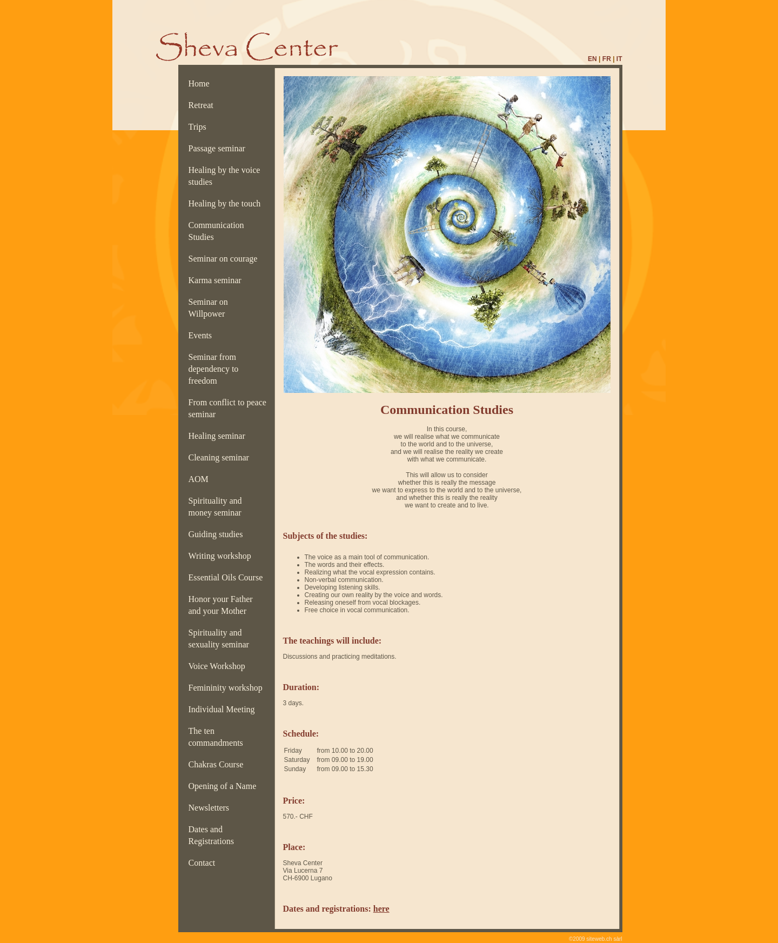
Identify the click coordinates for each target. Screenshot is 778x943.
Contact (204, 862)
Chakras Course (218, 764)
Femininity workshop (228, 687)
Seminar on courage (225, 258)
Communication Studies (216, 231)
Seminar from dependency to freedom (214, 368)
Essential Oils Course (228, 577)
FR (606, 59)
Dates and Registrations (213, 835)
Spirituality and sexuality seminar (221, 638)
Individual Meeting (224, 709)
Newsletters (211, 807)
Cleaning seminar (221, 457)
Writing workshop (222, 555)
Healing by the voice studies (224, 175)
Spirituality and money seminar (218, 506)
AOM (201, 479)
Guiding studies (218, 534)
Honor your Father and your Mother (221, 605)
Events (203, 335)
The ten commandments (218, 736)
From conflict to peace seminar (227, 408)
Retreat (203, 105)
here (381, 908)
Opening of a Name (225, 786)
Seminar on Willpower (209, 307)
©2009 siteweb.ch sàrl (595, 939)
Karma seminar (217, 280)
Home (201, 83)
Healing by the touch (227, 203)
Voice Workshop (219, 666)
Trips (200, 126)
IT (619, 59)
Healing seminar (219, 435)
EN (592, 59)
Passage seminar (219, 148)
